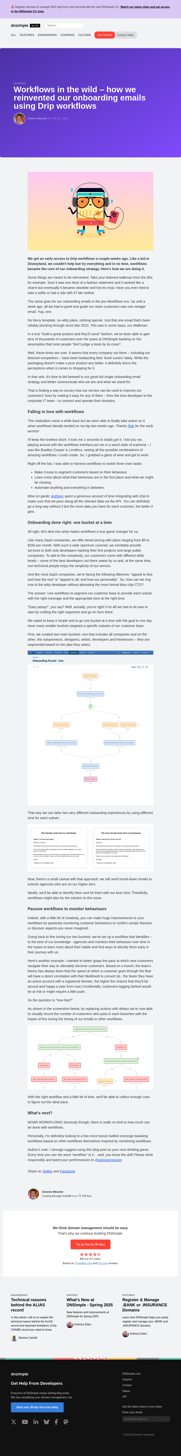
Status (126, 1391)
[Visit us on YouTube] (25, 1422)
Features (27, 35)
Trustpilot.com (83, 1263)
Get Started (105, 35)
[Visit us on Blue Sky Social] (46, 1422)
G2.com (103, 1263)
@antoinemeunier (108, 1160)
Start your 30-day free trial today (37, 1407)
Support (127, 1379)
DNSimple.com (131, 1373)
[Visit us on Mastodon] (66, 1422)
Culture (84, 35)
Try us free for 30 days (90, 1244)
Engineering (47, 35)
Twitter (48, 1171)
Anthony (57, 496)
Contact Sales (125, 35)
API (124, 1396)
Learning (67, 35)
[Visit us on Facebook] (56, 1422)
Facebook (67, 1171)
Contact (127, 1385)
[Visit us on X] (13, 1422)
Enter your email (132, 1412)
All (13, 35)
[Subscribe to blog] (167, 1419)
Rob (131, 426)
